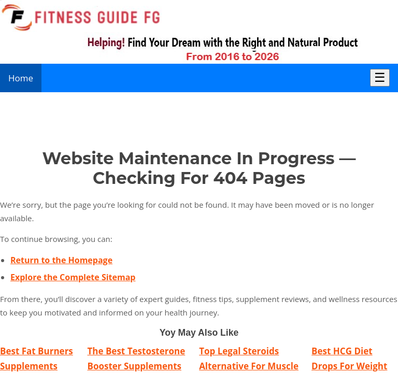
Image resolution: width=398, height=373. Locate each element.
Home (20, 78)
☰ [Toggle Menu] (380, 77)
